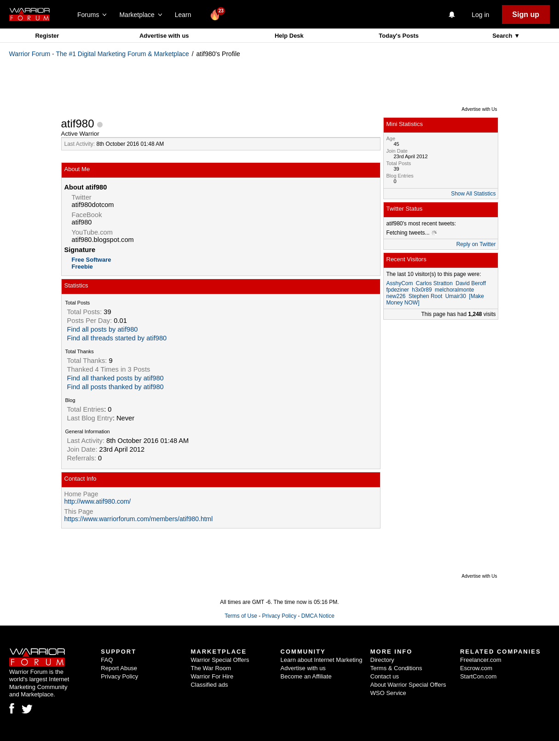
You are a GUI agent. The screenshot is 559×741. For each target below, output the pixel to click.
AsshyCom (399, 283)
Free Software (91, 259)
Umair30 (455, 296)
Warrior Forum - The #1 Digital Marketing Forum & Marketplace (99, 53)
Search (503, 35)
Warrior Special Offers (219, 659)
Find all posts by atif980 (102, 329)
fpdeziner (397, 290)
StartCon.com (478, 676)
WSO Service (388, 692)
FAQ (107, 659)
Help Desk (289, 35)
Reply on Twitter (476, 244)
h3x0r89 (422, 290)
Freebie (82, 266)
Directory (382, 659)
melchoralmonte (454, 290)
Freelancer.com (480, 659)
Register (47, 35)
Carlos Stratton (434, 283)
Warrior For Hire (211, 676)
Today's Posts (399, 35)
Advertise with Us (479, 109)
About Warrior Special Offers (408, 684)
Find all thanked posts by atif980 (115, 378)
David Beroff (470, 283)
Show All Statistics (473, 193)
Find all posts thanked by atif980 (115, 387)
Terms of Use (241, 616)
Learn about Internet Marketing (322, 659)
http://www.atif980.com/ (97, 501)
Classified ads (209, 684)
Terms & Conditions (396, 668)
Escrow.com (476, 668)
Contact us (384, 676)
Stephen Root (425, 296)
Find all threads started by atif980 (117, 338)
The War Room (210, 668)
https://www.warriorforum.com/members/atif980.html (138, 519)
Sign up (525, 14)
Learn (185, 14)
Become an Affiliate (306, 676)
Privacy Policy (279, 616)
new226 (396, 296)
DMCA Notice (317, 616)
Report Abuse (119, 668)
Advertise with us (164, 35)
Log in (480, 14)
